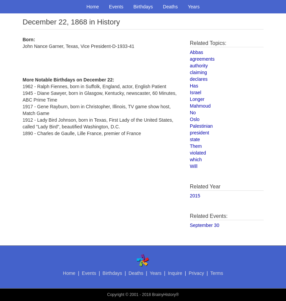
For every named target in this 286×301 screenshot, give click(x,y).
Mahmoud (200, 106)
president (199, 132)
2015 (195, 195)
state (195, 139)
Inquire (175, 273)
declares (199, 79)
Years (193, 6)
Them (196, 146)
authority (199, 65)
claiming (198, 72)
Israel (195, 92)
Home (93, 6)
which (196, 159)
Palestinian (201, 126)
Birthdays (143, 6)
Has (194, 85)
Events (116, 6)
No (193, 112)
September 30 (204, 225)
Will (194, 166)
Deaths (170, 6)
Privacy (196, 273)
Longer (197, 99)
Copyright (115, 294)
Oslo (195, 119)
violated (198, 153)
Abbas (196, 52)
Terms (216, 273)
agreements (202, 59)
